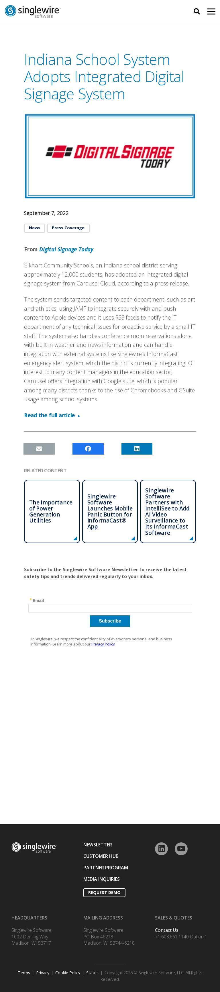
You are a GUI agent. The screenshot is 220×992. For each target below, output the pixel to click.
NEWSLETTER (97, 845)
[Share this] (88, 449)
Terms (24, 972)
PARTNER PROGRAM (105, 867)
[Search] (197, 11)
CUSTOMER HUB (101, 856)
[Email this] (39, 449)
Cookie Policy (67, 972)
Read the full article (49, 415)
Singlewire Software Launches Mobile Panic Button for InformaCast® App (110, 511)
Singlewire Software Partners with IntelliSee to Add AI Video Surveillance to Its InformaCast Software (167, 511)
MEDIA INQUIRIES (101, 879)
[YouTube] (181, 848)
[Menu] (211, 11)
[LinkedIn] (161, 848)
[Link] (67, 11)
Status (92, 972)
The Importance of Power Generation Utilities (50, 511)
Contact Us (166, 930)
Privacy (42, 972)
